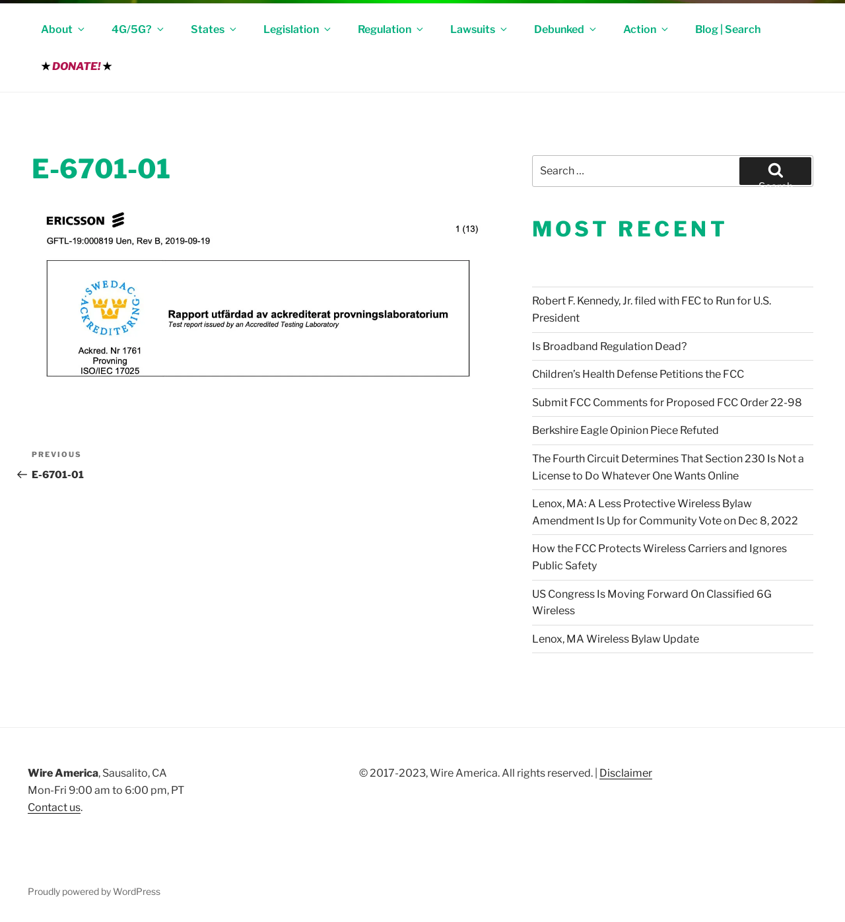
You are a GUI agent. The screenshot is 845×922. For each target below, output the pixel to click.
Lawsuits (479, 29)
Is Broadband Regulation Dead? (609, 346)
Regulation (391, 29)
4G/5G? (139, 29)
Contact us (54, 807)
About (63, 29)
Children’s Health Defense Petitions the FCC (638, 374)
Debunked (566, 29)
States (214, 29)
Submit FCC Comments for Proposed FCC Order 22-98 (667, 402)
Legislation (298, 29)
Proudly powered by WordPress (94, 891)
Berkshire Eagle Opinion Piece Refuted (625, 430)
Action (646, 29)
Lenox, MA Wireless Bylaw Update (615, 639)
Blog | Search (727, 29)
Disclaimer (625, 773)
